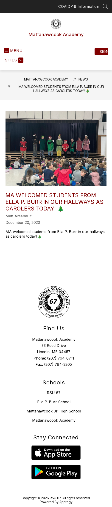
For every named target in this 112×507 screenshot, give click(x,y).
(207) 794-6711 (60, 358)
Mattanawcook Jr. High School (54, 411)
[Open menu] (13, 51)
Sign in (103, 51)
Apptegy (66, 502)
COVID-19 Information (78, 6)
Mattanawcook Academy (46, 79)
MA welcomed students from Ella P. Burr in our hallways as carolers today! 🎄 (61, 89)
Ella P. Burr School (53, 402)
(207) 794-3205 (58, 364)
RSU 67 (54, 392)
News (83, 79)
